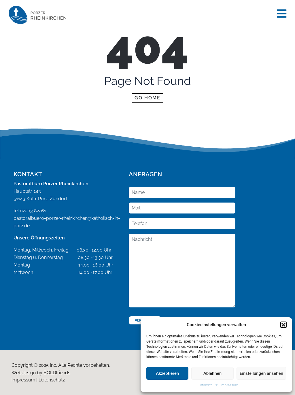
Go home (147, 98)
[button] (283, 325)
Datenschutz (208, 385)
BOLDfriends (57, 372)
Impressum (229, 385)
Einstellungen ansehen (261, 373)
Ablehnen (212, 373)
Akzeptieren (167, 373)
